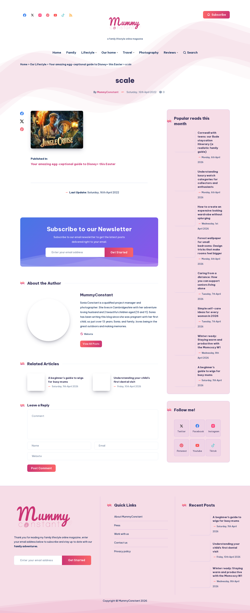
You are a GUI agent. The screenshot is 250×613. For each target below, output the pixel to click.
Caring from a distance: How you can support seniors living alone (209, 280)
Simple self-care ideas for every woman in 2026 (209, 311)
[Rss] (70, 14)
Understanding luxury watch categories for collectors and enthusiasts (208, 179)
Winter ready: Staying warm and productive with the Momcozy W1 (228, 571)
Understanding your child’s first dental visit (226, 547)
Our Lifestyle (38, 64)
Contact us (120, 542)
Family (71, 52)
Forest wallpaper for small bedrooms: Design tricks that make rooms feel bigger (210, 245)
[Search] (190, 52)
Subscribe (216, 14)
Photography (149, 52)
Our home (108, 52)
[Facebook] (24, 14)
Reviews (170, 52)
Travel (127, 52)
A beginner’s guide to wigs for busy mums (209, 370)
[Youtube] (55, 14)
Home (57, 52)
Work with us (121, 533)
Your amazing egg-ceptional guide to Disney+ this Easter (86, 64)
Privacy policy (122, 550)
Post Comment (41, 467)
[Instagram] (40, 14)
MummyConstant (97, 294)
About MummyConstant (128, 516)
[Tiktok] (63, 14)
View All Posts (92, 343)
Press (117, 524)
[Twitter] (32, 14)
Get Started (118, 252)
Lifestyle (87, 52)
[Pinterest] (47, 14)
